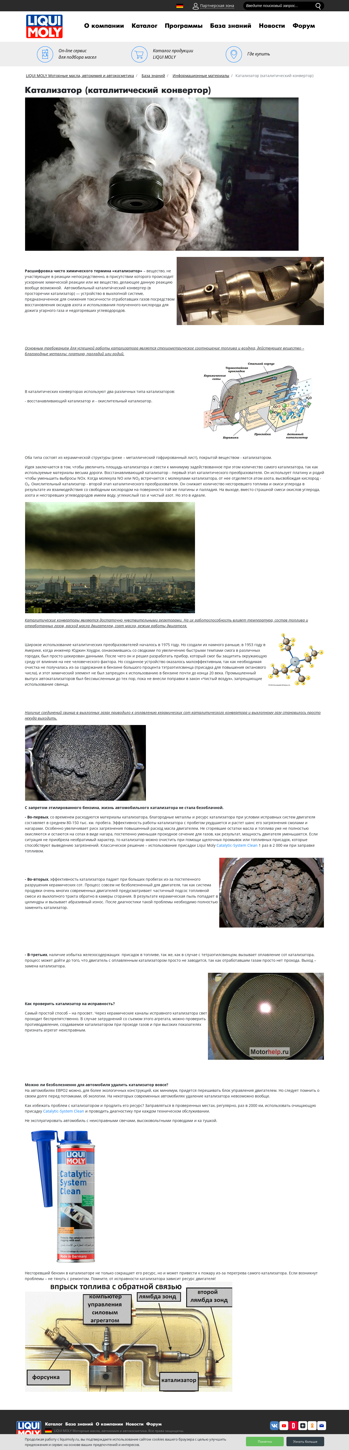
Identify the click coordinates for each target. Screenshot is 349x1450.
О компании (104, 26)
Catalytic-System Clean (237, 845)
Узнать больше (305, 1441)
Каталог (144, 26)
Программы (184, 26)
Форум (304, 26)
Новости (272, 26)
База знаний (230, 26)
